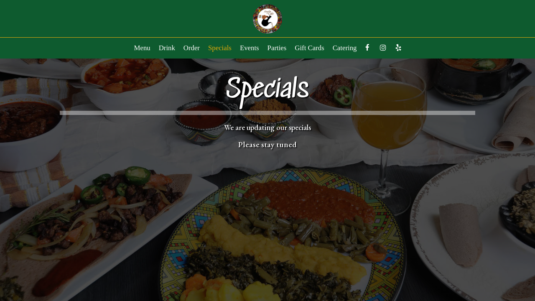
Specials (220, 48)
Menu (142, 48)
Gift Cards (309, 48)
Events (249, 48)
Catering (345, 48)
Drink (167, 48)
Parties (277, 48)
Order (191, 48)
